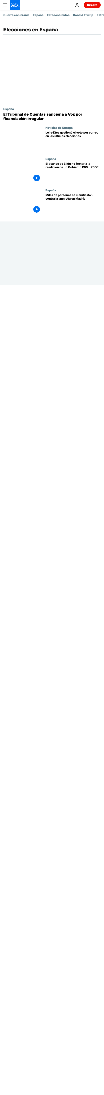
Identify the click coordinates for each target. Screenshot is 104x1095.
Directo (92, 5)
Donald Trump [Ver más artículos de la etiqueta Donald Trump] (20, 933)
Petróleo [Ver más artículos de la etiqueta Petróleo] (41, 943)
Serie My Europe (57, 653)
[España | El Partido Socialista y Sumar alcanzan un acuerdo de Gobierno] (73, 542)
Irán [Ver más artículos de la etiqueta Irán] (20, 943)
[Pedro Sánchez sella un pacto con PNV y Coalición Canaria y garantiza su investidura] (73, 411)
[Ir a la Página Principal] (15, 5)
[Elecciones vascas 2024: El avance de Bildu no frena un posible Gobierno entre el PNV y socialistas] (73, 172)
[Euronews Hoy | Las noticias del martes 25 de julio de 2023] (73, 730)
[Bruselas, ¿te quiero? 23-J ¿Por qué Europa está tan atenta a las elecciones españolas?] (73, 636)
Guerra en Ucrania (16, 15)
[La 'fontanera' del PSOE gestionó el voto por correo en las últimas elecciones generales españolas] (73, 141)
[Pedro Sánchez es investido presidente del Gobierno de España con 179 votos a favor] (73, 349)
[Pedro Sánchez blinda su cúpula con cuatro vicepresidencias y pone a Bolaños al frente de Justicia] (73, 317)
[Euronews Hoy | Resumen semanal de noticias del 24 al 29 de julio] (73, 605)
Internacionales (56, 590)
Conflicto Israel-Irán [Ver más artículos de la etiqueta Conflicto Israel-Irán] (30, 953)
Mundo (59, 996)
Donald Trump (83, 15)
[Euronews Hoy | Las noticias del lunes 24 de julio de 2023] (73, 792)
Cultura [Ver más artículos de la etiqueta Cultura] (82, 953)
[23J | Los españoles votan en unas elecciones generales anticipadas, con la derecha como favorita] (73, 855)
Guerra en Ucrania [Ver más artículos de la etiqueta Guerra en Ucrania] (23, 923)
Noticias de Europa (59, 127)
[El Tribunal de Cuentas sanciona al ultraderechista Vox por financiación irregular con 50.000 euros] (52, 116)
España (38, 15)
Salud (58, 1013)
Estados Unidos (58, 15)
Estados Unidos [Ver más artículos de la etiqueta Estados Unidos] (82, 923)
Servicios (9, 1043)
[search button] (83, 898)
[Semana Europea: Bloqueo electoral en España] (73, 667)
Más (6, 1054)
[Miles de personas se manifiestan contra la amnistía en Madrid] (73, 204)
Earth (58, 1004)
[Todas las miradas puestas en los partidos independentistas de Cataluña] (73, 698)
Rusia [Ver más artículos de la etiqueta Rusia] (61, 953)
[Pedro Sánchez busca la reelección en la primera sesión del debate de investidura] (73, 380)
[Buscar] (52, 898)
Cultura (59, 1022)
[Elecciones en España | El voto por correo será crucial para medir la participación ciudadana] (73, 824)
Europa (8, 996)
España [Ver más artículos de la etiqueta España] (53, 923)
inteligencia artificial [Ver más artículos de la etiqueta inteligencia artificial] (73, 943)
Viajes (7, 1022)
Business (9, 1004)
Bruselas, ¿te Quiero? (60, 622)
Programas (62, 1030)
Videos (7, 1030)
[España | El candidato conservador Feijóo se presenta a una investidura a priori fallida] (73, 573)
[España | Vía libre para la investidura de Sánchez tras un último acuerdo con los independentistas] (73, 511)
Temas (7, 986)
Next (6, 1013)
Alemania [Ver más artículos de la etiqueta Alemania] (87, 933)
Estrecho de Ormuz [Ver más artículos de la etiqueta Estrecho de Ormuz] (55, 933)
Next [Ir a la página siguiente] (84, 877)
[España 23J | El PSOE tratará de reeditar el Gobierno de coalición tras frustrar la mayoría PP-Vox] (73, 761)
